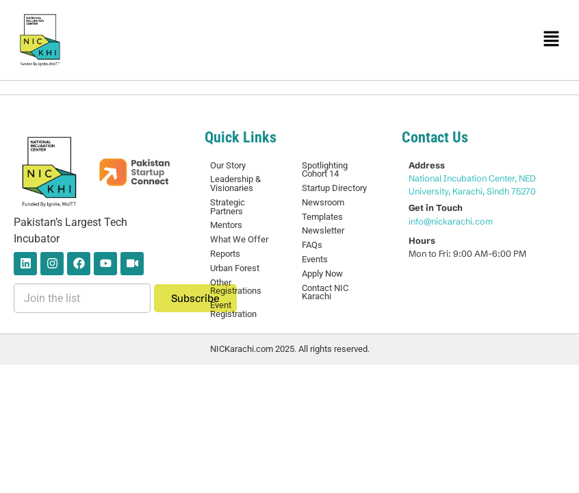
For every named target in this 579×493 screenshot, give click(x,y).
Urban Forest (234, 268)
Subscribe (195, 298)
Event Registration (233, 309)
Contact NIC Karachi (325, 292)
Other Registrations (235, 286)
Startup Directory (334, 188)
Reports (225, 254)
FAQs (312, 245)
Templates (322, 217)
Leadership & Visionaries (235, 183)
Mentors (226, 225)
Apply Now (322, 273)
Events (315, 259)
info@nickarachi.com (451, 221)
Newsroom (323, 202)
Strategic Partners (227, 206)
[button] (551, 40)
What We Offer (239, 239)
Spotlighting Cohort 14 (325, 169)
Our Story (228, 165)
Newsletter (323, 230)
